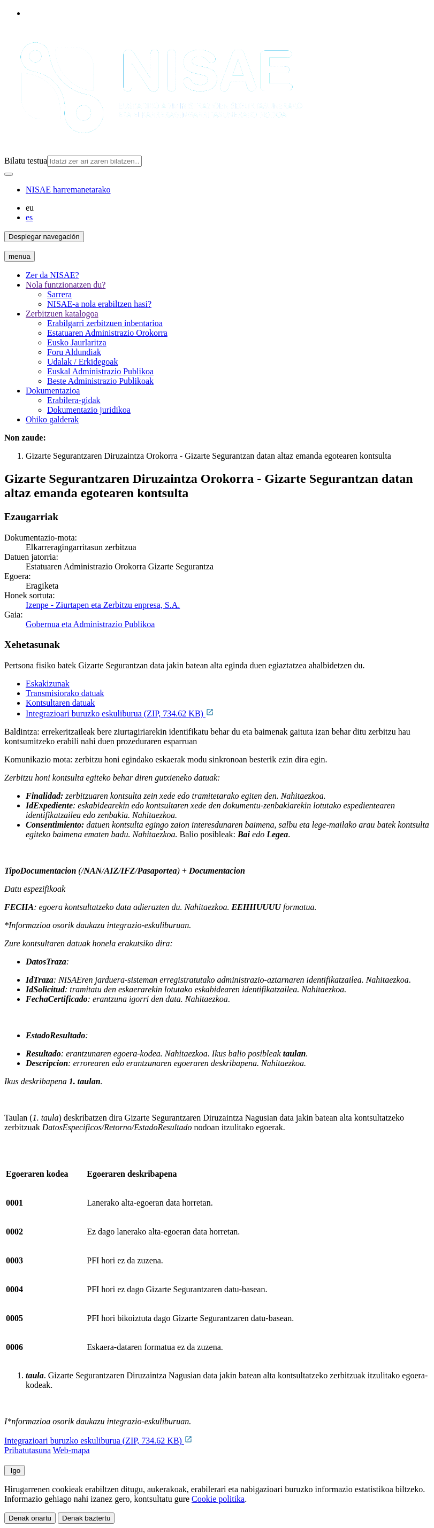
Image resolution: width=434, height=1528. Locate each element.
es (29, 217)
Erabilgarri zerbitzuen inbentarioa (105, 323)
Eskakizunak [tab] (48, 683)
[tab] (228, 684)
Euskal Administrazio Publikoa (100, 371)
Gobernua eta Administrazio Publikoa (90, 624)
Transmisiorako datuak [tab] (65, 693)
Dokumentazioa (53, 390)
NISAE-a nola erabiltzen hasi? (99, 303)
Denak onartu (30, 1518)
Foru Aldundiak (74, 352)
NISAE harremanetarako (68, 189)
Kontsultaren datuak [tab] (60, 702)
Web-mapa (71, 1450)
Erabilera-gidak (74, 400)
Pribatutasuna (27, 1450)
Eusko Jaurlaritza (76, 342)
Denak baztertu (86, 1518)
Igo (14, 1471)
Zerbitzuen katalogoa (62, 313)
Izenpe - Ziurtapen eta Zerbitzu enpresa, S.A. (103, 604)
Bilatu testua (25, 160)
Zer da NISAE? (52, 275)
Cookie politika (218, 1498)
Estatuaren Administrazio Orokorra (107, 332)
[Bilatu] (8, 174)
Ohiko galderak (52, 419)
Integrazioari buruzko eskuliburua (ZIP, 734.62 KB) (120, 713)
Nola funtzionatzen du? (65, 284)
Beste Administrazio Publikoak (100, 380)
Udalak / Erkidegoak (82, 361)
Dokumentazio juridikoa (89, 409)
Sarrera (59, 294)
